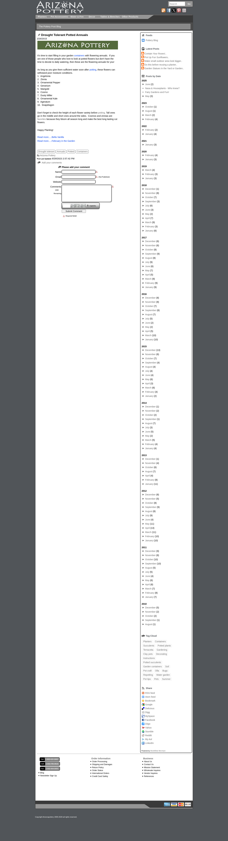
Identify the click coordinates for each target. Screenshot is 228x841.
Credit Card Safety (100, 776)
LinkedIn (149, 743)
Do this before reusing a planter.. (161, 64)
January (149, 134)
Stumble (149, 731)
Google (148, 704)
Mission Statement (152, 767)
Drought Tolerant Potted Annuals (64, 35)
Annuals (61, 151)
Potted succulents (152, 662)
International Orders (100, 773)
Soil (167, 666)
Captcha (92, 206)
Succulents (148, 645)
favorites (41, 119)
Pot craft (147, 670)
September (150, 201)
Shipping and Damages (102, 764)
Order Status (97, 770)
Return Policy (98, 767)
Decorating (161, 654)
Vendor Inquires (151, 773)
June (147, 84)
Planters (147, 641)
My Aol (148, 739)
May (147, 96)
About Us (148, 761)
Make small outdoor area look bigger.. (163, 61)
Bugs (165, 670)
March (148, 115)
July (147, 205)
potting (101, 112)
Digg (147, 712)
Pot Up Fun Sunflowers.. (157, 57)
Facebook (150, 720)
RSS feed (150, 693)
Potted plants (164, 645)
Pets (156, 679)
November (150, 193)
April (147, 218)
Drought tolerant (46, 151)
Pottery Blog (152, 40)
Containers (82, 151)
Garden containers (152, 666)
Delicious (149, 708)
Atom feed (150, 697)
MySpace (150, 716)
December (150, 189)
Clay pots (148, 654)
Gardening (162, 650)
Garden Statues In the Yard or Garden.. (164, 68)
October (149, 106)
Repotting (148, 675)
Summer (166, 679)
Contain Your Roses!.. (155, 53)
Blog (42, 773)
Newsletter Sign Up (48, 776)
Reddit (148, 735)
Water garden (163, 675)
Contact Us (149, 764)
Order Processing (99, 761)
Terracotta (148, 650)
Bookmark (150, 700)
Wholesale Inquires (152, 770)
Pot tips (147, 679)
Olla (157, 670)
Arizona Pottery (47, 155)
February (149, 119)
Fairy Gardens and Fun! (157, 92)
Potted (71, 151)
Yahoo (148, 727)
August (148, 111)
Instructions (149, 658)
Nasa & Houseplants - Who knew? (162, 88)
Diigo (147, 724)
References (149, 776)
